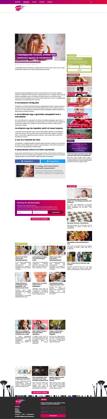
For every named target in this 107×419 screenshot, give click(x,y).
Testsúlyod (70, 64)
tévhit (38, 62)
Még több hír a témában (40, 392)
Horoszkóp (70, 140)
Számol (79, 70)
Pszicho (49, 2)
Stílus (34, 2)
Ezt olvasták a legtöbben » (40, 219)
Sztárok (17, 2)
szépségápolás (30, 62)
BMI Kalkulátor (71, 55)
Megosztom (27, 161)
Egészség (26, 2)
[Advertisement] (67, 8)
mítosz (23, 62)
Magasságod (82, 64)
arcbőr (17, 62)
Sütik (23, 414)
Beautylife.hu (70, 399)
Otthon (41, 2)
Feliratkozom (56, 212)
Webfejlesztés (30, 414)
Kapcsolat (17, 414)
